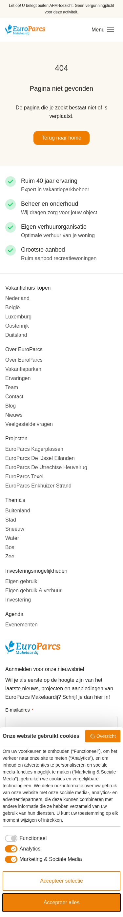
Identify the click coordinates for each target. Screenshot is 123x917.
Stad (10, 520)
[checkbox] (25, 838)
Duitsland (16, 335)
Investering (18, 599)
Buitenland (17, 510)
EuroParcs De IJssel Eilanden (40, 458)
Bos (9, 547)
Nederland (17, 298)
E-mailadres (19, 710)
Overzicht (103, 736)
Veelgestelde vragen (29, 424)
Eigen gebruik (21, 581)
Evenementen (21, 624)
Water (12, 538)
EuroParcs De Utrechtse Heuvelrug (46, 467)
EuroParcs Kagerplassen (34, 449)
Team (11, 387)
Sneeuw (14, 529)
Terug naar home (61, 138)
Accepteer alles (61, 902)
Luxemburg (18, 316)
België (12, 307)
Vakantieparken (23, 369)
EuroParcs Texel (24, 476)
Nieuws (13, 415)
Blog (10, 406)
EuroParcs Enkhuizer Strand (38, 485)
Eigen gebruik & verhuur (33, 590)
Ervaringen (18, 378)
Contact (14, 396)
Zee (9, 556)
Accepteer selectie (61, 881)
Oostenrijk (17, 326)
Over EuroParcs (24, 360)
